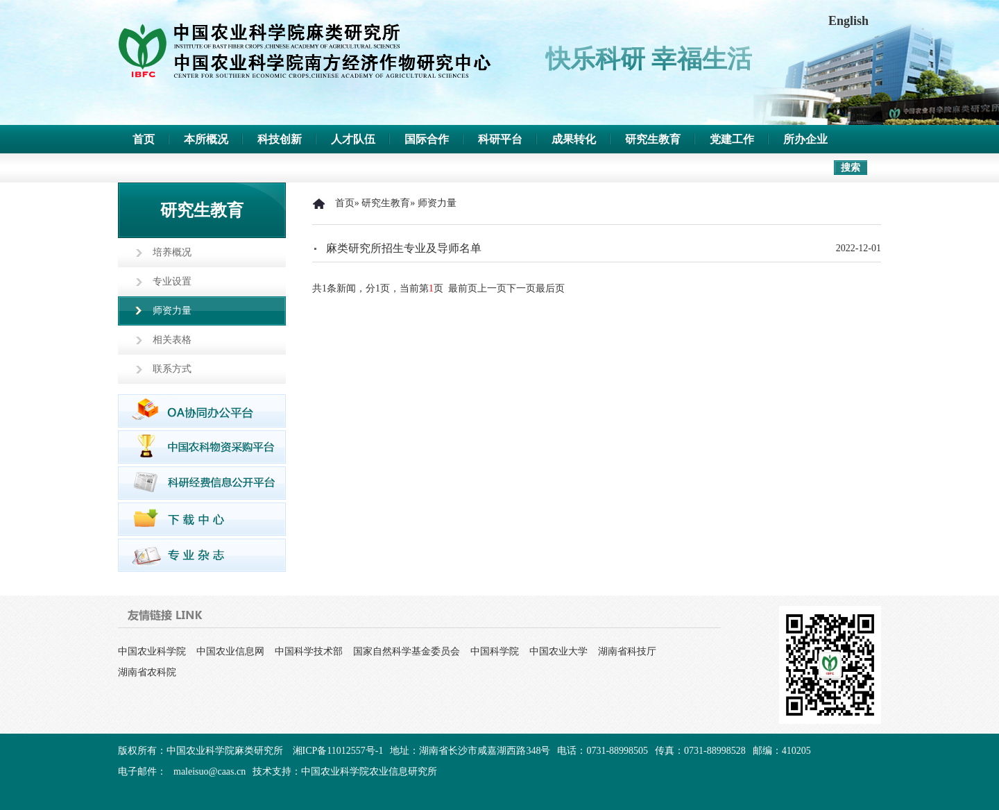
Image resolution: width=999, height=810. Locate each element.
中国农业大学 (558, 651)
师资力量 (172, 310)
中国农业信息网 (230, 651)
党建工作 (732, 139)
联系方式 (172, 369)
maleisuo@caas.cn (209, 771)
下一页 (521, 288)
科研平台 (500, 139)
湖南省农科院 (147, 672)
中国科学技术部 (309, 651)
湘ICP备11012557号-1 (338, 750)
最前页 (462, 288)
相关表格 (172, 340)
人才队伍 (353, 139)
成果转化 (574, 139)
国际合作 (426, 139)
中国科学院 (494, 651)
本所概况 (206, 139)
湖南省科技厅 (627, 651)
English (848, 21)
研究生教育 (653, 139)
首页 (144, 139)
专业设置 (172, 281)
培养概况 (172, 252)
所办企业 (805, 139)
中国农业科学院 (152, 651)
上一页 (491, 288)
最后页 (550, 288)
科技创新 (279, 139)
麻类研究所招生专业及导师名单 (403, 248)
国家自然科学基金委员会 (406, 651)
